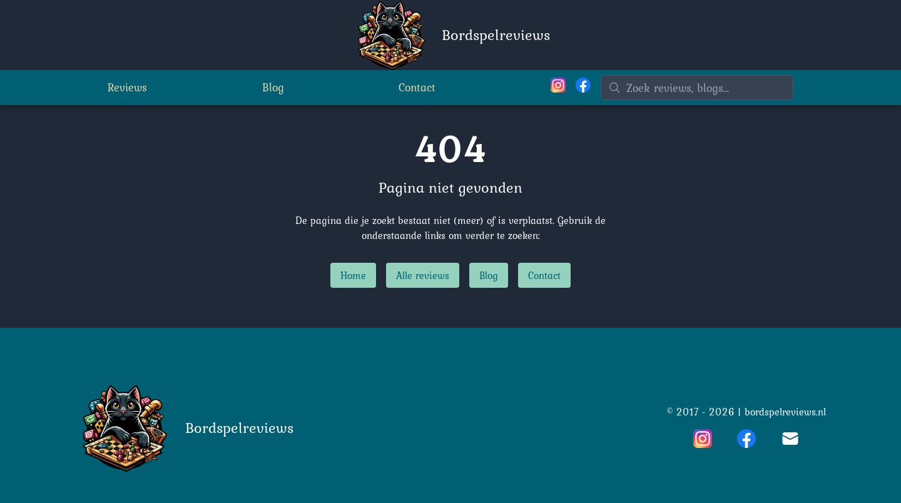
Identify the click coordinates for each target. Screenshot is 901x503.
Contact (417, 87)
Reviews (127, 87)
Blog (273, 87)
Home (353, 275)
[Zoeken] (697, 87)
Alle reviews (422, 275)
